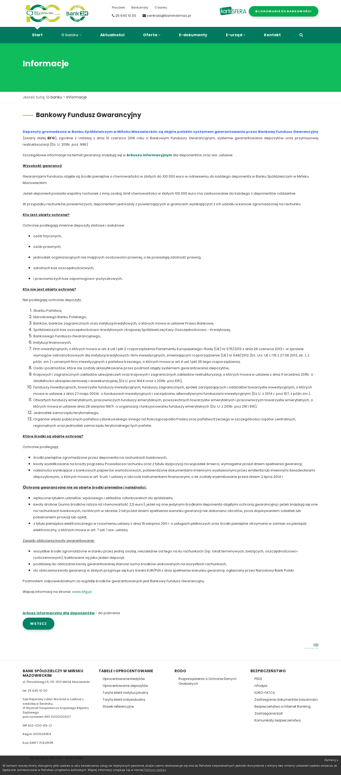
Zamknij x (331, 760)
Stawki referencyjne (118, 706)
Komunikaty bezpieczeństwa (277, 720)
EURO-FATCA (264, 692)
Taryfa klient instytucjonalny (125, 692)
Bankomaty (139, 7)
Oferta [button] (151, 35)
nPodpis (260, 685)
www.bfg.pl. (82, 591)
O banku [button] (71, 35)
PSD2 (258, 678)
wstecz (38, 623)
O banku (161, 7)
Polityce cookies (155, 770)
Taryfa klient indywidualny (124, 699)
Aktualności (112, 35)
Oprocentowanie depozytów (125, 685)
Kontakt (272, 35)
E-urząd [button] (235, 35)
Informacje (76, 97)
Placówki (118, 7)
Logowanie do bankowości (283, 11)
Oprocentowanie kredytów (124, 678)
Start (37, 35)
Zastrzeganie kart (268, 713)
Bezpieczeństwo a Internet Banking (282, 706)
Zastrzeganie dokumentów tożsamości (286, 699)
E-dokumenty (193, 35)
